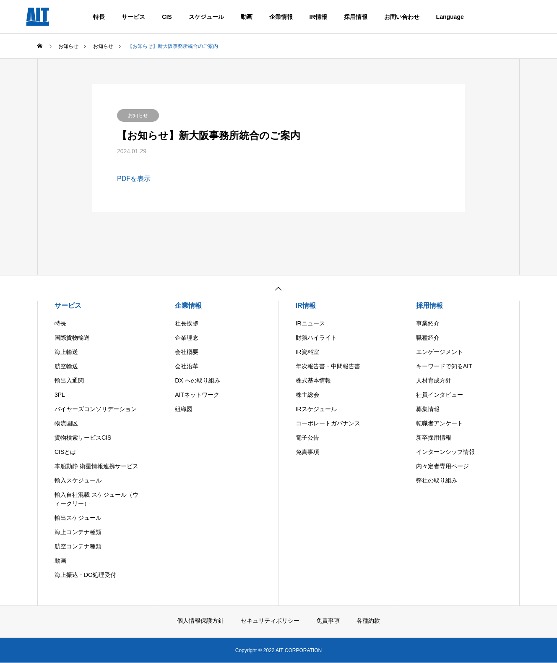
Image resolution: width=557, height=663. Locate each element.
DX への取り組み (197, 380)
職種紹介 (428, 337)
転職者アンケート (439, 423)
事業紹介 (428, 323)
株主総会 (307, 394)
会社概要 (186, 352)
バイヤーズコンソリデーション (96, 409)
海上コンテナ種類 (78, 532)
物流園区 (66, 423)
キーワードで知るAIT (444, 366)
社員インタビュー (439, 394)
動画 (246, 16)
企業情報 (281, 16)
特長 (99, 16)
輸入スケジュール (78, 480)
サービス (133, 16)
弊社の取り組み (436, 480)
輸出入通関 (69, 380)
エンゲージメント (439, 352)
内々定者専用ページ (442, 466)
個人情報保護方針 (200, 620)
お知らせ (138, 115)
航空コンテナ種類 (78, 546)
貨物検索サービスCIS (83, 437)
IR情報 (318, 16)
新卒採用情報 (433, 437)
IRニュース (310, 323)
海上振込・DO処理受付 (85, 574)
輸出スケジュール (78, 517)
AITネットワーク (197, 394)
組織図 (184, 409)
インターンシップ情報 (445, 451)
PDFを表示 (134, 178)
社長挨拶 (186, 323)
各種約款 (368, 620)
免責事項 (307, 451)
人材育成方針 (433, 380)
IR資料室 (307, 352)
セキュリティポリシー (270, 620)
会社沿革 (186, 366)
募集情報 (428, 409)
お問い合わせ (401, 16)
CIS (167, 16)
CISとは (65, 451)
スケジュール (206, 16)
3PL (60, 394)
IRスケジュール (316, 409)
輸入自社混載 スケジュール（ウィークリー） (96, 499)
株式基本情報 (313, 380)
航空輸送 (66, 366)
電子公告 (307, 437)
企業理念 (186, 337)
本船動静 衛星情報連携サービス (96, 466)
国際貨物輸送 (72, 337)
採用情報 (355, 16)
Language (450, 16)
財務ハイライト (316, 337)
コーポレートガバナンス (328, 423)
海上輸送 (66, 352)
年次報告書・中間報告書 (328, 366)
